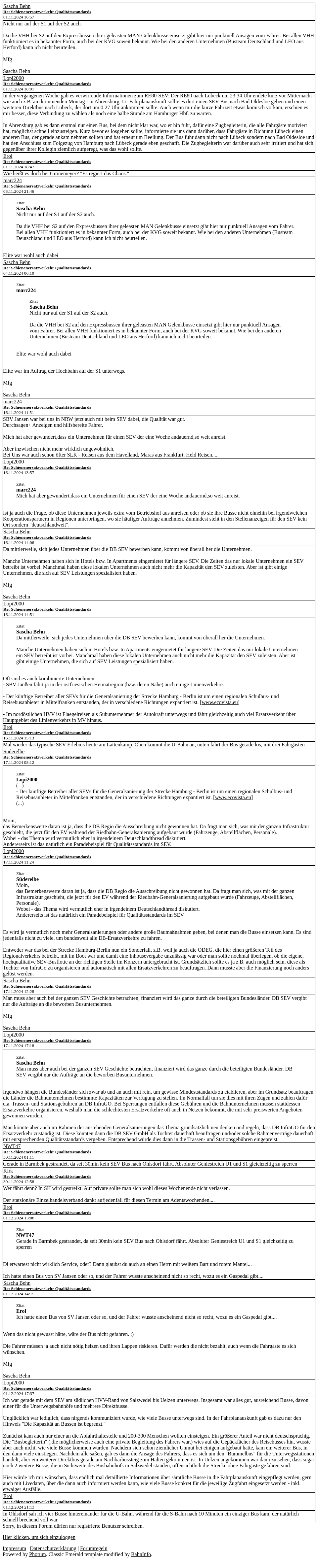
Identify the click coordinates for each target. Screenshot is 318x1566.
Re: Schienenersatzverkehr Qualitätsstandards (47, 11)
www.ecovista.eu (220, 702)
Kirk (8, 1171)
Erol (8, 156)
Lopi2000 (13, 78)
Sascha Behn (16, 6)
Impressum (14, 1548)
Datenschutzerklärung (53, 1548)
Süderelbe (13, 751)
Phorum (37, 1554)
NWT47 (12, 1146)
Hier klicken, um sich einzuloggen (39, 1537)
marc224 (12, 180)
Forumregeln (94, 1548)
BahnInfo (141, 1554)
